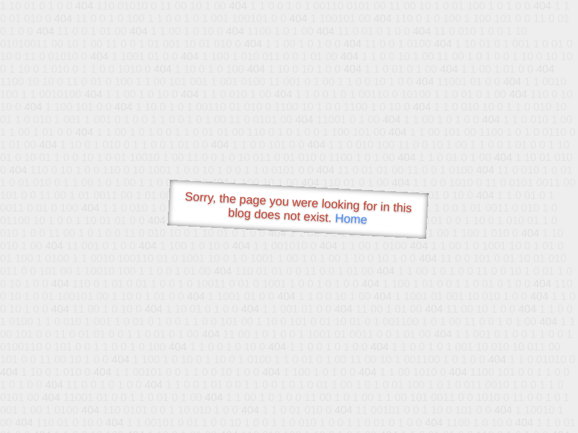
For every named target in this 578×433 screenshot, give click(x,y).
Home (351, 218)
